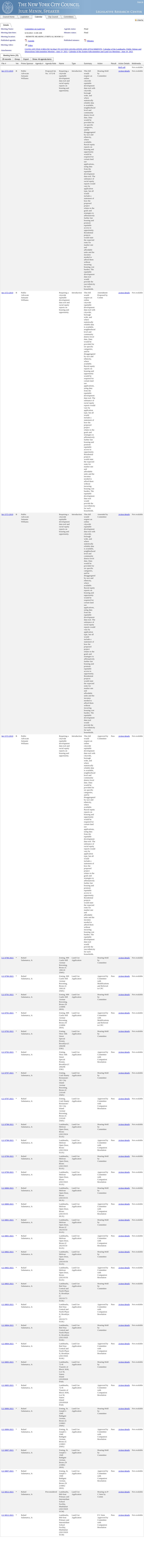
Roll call (121, 67)
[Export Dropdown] (26, 59)
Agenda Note (50, 63)
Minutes (90, 41)
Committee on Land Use (35, 29)
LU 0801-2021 (8, 1220)
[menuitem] (6, 59)
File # (4, 63)
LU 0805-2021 (8, 1362)
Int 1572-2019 (7, 71)
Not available (137, 67)
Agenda (31, 41)
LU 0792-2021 (8, 1031)
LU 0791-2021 (8, 994)
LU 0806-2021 (8, 1408)
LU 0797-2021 (8, 1073)
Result (113, 63)
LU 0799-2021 (8, 1156)
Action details (124, 71)
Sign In (140, 2)
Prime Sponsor (27, 63)
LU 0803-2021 (8, 1283)
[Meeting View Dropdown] (42, 59)
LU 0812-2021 (8, 1492)
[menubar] (27, 59)
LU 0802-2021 (8, 1252)
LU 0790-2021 (8, 958)
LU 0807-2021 (8, 1450)
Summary (88, 63)
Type (74, 63)
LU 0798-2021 (8, 1124)
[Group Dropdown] (17, 59)
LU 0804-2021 (8, 1325)
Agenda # (39, 63)
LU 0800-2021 (8, 1188)
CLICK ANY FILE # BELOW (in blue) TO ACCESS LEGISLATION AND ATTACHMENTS (63, 49)
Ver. (17, 63)
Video (30, 45)
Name (61, 63)
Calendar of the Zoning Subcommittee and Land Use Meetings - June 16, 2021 (101, 51)
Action (100, 63)
